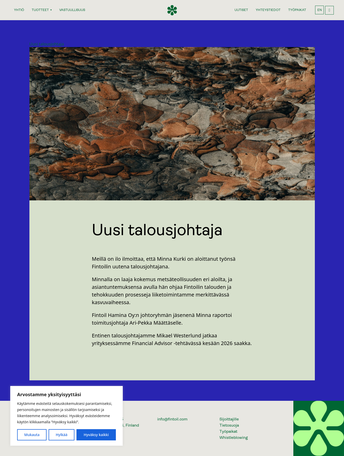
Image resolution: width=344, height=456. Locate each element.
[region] (66, 416)
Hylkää (62, 434)
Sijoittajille (229, 419)
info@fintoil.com (172, 419)
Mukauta (32, 434)
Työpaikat (228, 431)
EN (319, 10)
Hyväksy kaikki (96, 434)
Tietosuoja (229, 425)
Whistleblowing (233, 437)
